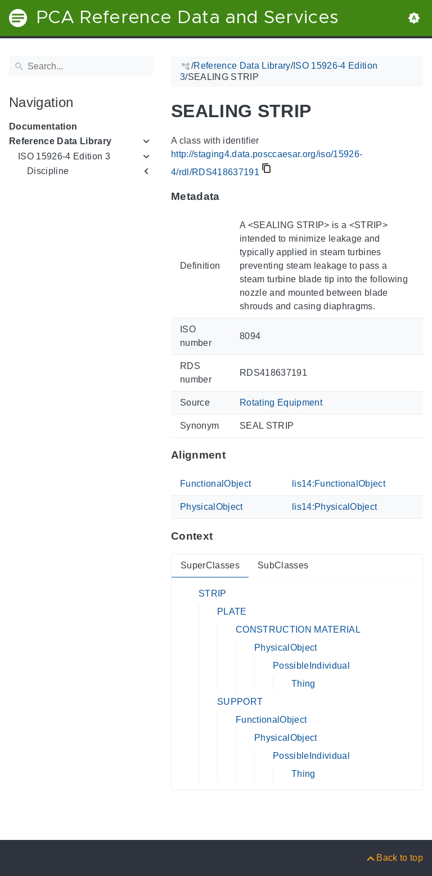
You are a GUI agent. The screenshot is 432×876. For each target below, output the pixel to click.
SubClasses (283, 565)
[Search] (81, 66)
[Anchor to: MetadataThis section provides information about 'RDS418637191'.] (230, 196)
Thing (303, 683)
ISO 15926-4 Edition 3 (64, 156)
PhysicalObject (211, 507)
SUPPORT (240, 701)
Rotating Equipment (281, 402)
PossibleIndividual (311, 665)
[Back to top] (394, 857)
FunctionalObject (215, 483)
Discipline (48, 171)
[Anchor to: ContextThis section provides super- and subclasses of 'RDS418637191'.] (223, 536)
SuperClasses (210, 565)
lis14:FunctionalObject (338, 483)
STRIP (213, 593)
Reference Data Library (60, 141)
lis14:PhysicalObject (334, 507)
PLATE (232, 611)
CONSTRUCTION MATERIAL (298, 629)
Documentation (43, 126)
